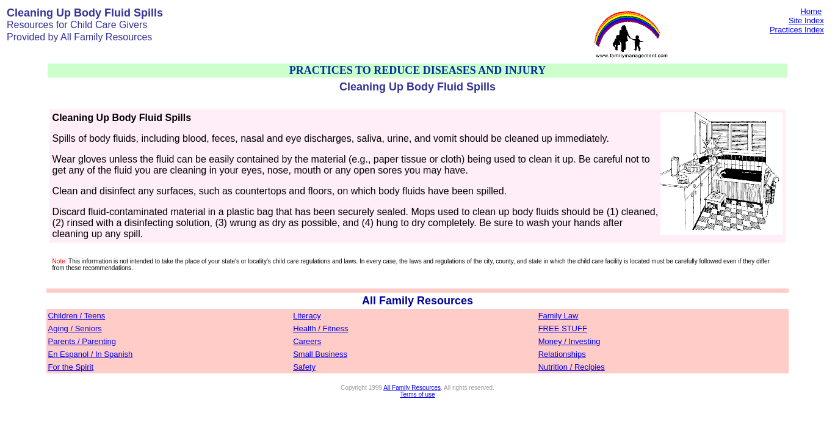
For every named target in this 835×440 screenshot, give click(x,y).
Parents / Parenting (82, 341)
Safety (304, 367)
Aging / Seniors (75, 328)
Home (811, 11)
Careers (307, 341)
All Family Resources (412, 387)
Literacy (307, 315)
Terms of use (417, 394)
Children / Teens (77, 315)
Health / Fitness (320, 328)
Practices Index (797, 29)
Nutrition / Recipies (571, 367)
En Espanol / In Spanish (90, 354)
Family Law (558, 315)
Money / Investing (569, 341)
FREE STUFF (562, 328)
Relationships (562, 354)
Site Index (806, 20)
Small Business (320, 354)
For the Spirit (70, 367)
